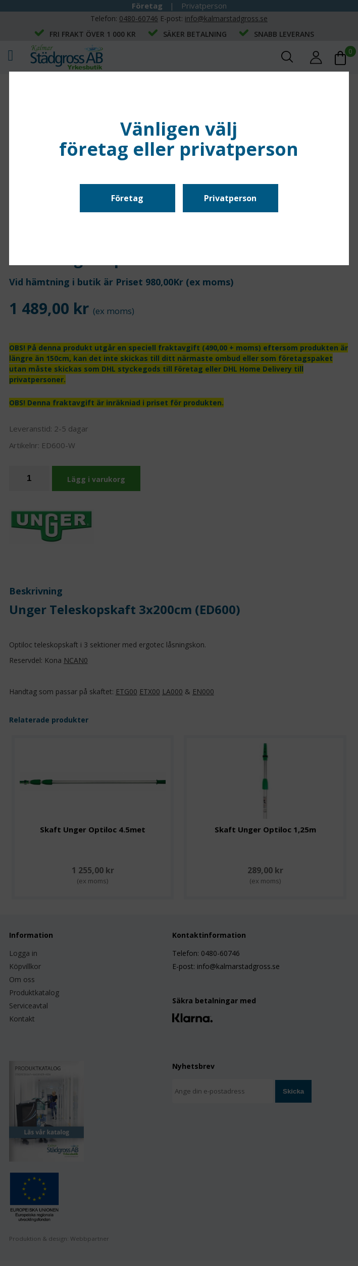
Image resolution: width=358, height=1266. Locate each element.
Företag (127, 198)
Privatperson (230, 198)
